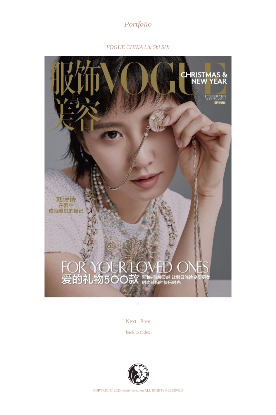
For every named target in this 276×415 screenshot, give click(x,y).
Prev (145, 321)
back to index (138, 332)
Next (131, 321)
